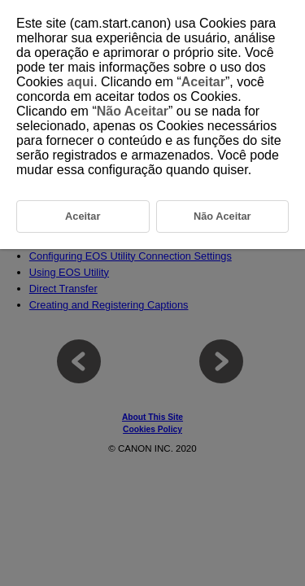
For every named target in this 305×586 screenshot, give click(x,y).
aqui (80, 82)
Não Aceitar (132, 111)
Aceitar (203, 82)
